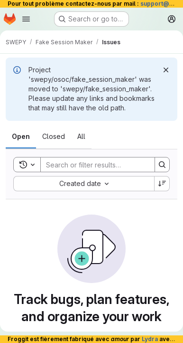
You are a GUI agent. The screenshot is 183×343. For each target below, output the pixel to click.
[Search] (103, 164)
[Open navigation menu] (26, 19)
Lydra (150, 339)
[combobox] (83, 183)
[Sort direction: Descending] (162, 183)
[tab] (21, 136)
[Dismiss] (166, 70)
